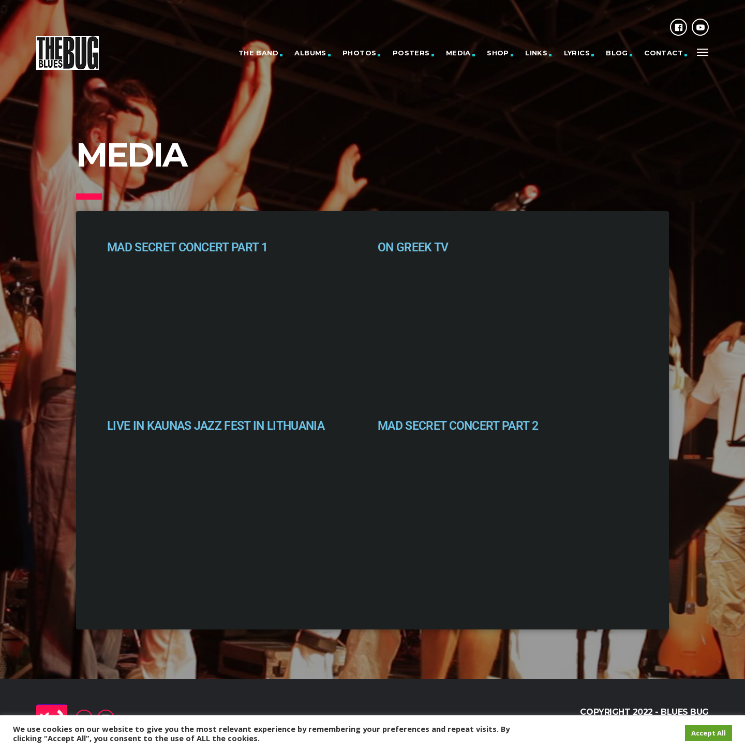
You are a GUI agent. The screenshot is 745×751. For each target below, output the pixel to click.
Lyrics (577, 53)
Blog (617, 53)
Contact (663, 53)
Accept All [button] (708, 733)
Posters (411, 53)
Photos (359, 53)
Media (458, 53)
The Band (258, 53)
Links (536, 53)
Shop (498, 53)
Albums (310, 53)
